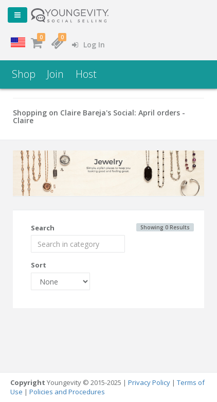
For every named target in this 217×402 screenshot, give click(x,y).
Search (43, 227)
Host (86, 74)
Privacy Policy (149, 382)
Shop (23, 74)
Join (55, 74)
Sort (38, 265)
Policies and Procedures (67, 391)
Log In (88, 44)
